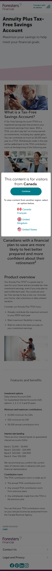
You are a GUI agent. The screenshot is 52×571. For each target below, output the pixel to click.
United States (27, 229)
